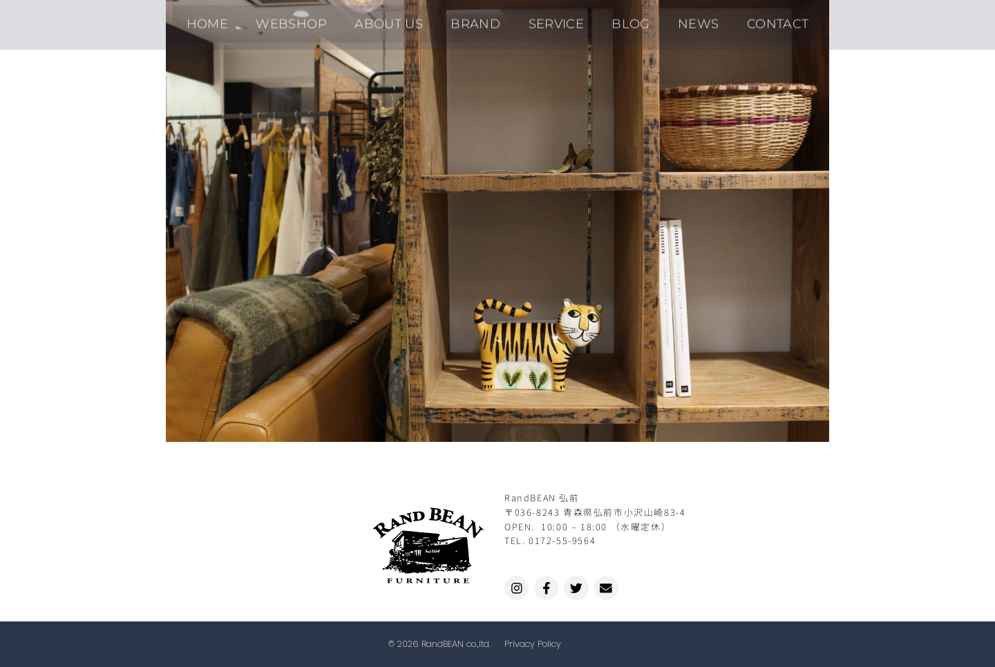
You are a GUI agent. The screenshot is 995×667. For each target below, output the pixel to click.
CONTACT (748, 19)
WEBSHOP (313, 19)
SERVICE (552, 19)
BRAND (480, 19)
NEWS (677, 19)
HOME (238, 19)
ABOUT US (402, 19)
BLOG (618, 19)
